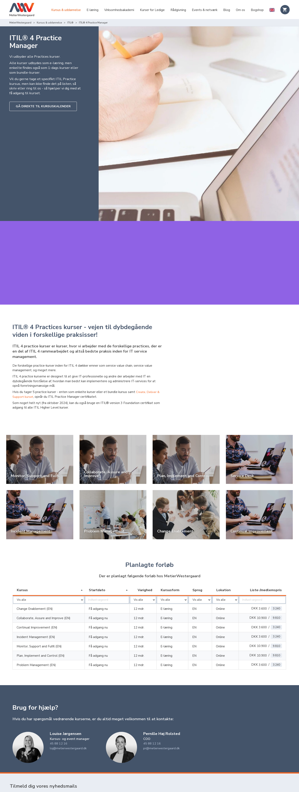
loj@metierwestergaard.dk (69, 736)
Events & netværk (204, 10)
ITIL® (70, 22)
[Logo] (21, 10)
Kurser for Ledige (152, 10)
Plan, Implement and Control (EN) (41, 643)
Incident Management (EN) (36, 625)
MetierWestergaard (20, 22)
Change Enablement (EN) (35, 596)
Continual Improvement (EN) (37, 615)
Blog (226, 10)
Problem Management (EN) (36, 653)
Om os (240, 10)
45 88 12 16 (58, 731)
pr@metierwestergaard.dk (162, 736)
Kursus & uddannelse (66, 10)
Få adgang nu (98, 596)
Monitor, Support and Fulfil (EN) (39, 634)
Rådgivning (178, 10)
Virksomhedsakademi (119, 10)
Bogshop (257, 10)
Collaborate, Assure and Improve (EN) (43, 606)
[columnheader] (49, 578)
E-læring (92, 10)
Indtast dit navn (21, 784)
